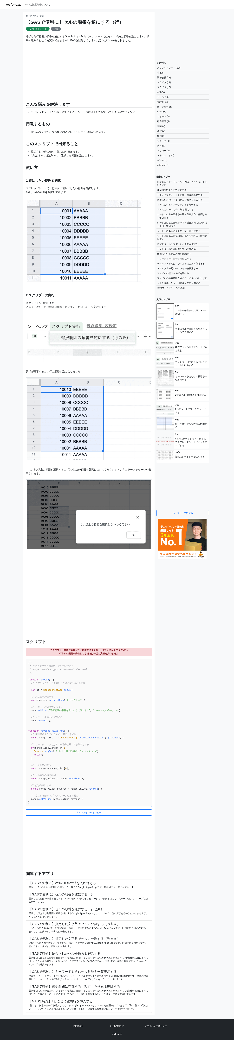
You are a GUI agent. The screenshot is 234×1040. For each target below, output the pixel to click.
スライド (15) (164, 87)
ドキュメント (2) (165, 155)
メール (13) (163, 97)
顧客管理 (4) (163, 121)
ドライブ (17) (164, 82)
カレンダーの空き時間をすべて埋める (176, 249)
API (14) (161, 92)
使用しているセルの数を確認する (174, 254)
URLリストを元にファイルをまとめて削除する (181, 263)
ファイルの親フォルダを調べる (173, 273)
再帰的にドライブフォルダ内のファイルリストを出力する (182, 183)
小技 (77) (161, 72)
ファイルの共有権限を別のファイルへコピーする (182, 278)
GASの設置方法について (37, 4)
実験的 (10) (163, 102)
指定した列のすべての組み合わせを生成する (180, 199)
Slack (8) (161, 111)
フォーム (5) (163, 116)
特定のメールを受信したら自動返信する (177, 244)
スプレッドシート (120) (169, 67)
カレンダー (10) (165, 106)
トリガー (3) (163, 150)
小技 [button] (56, 28)
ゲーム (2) (162, 160)
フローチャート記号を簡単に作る (174, 258)
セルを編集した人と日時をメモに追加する (178, 283)
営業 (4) (161, 126)
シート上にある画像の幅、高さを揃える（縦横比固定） (182, 238)
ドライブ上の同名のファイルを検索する (177, 268)
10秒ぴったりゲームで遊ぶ (171, 288)
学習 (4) (161, 131)
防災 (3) (161, 145)
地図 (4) (161, 136)
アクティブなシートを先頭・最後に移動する (180, 195)
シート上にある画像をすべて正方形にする (178, 231)
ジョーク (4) (163, 141)
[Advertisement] (88, 70)
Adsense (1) (163, 165)
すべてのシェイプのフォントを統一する (177, 204)
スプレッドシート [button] (38, 28)
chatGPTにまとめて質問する (172, 190)
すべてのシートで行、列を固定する (175, 209)
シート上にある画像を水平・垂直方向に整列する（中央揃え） (182, 216)
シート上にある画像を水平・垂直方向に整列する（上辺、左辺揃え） (182, 224)
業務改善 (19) (164, 77)
